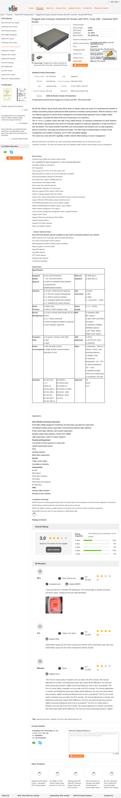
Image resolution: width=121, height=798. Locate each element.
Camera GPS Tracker (8, 75)
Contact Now (81, 65)
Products (40, 8)
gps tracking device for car (73, 719)
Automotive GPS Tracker (9, 27)
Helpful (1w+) (54, 674)
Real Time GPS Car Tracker (10, 23)
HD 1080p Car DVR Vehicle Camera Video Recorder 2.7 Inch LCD (57, 783)
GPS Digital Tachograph (9, 35)
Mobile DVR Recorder (8, 59)
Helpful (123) (54, 639)
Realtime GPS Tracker (8, 55)
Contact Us (87, 8)
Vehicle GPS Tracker (8, 51)
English (117, 2)
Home (31, 8)
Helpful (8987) (74, 584)
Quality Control (74, 8)
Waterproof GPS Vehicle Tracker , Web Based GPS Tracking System (39, 783)
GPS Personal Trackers (8, 31)
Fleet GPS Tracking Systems (10, 79)
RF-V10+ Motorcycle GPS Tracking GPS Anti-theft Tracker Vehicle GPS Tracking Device (111, 785)
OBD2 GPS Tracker (7, 39)
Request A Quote (101, 8)
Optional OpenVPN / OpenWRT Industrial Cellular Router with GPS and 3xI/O (74, 784)
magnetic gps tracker (42, 719)
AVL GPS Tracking (7, 63)
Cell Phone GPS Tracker (9, 43)
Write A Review (54, 550)
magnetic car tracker (57, 719)
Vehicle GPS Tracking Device (24, 15)
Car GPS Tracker (6, 71)
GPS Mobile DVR (7, 67)
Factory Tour (61, 8)
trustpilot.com (54, 584)
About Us (49, 8)
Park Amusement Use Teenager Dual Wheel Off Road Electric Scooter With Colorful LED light (93, 785)
